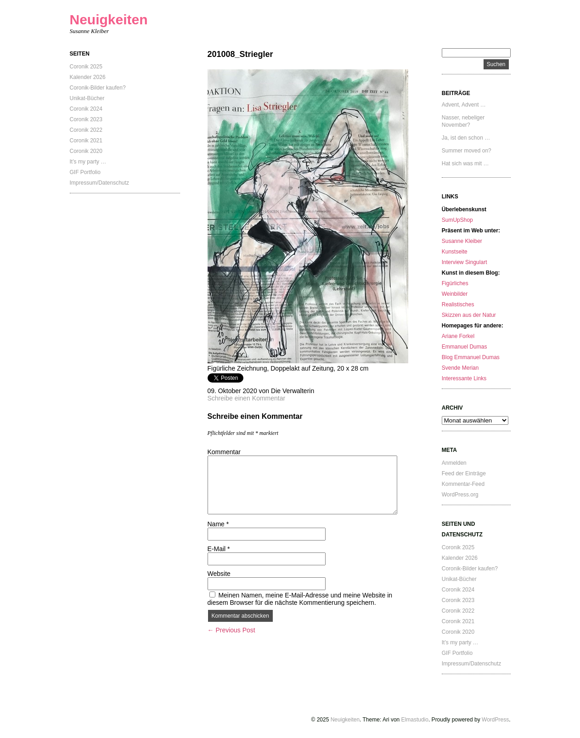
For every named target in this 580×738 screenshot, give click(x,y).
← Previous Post (231, 630)
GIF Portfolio (85, 172)
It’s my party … (88, 161)
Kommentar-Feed (463, 484)
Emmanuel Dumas (464, 347)
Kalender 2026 (88, 77)
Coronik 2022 (86, 130)
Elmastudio (414, 719)
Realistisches (458, 304)
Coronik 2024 (86, 109)
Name (218, 524)
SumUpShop (457, 220)
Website (219, 573)
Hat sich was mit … (465, 163)
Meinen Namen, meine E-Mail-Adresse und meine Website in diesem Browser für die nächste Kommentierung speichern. (300, 599)
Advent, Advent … (464, 104)
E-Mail (219, 548)
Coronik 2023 (86, 119)
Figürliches (455, 283)
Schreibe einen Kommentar (247, 398)
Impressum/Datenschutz (99, 183)
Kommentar (224, 452)
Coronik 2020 (86, 151)
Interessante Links (464, 378)
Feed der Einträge (464, 473)
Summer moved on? (466, 150)
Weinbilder (454, 294)
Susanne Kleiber (462, 241)
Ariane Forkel (458, 336)
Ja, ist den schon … (466, 138)
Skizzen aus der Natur (469, 315)
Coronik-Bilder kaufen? (98, 88)
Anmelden (454, 463)
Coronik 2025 (86, 66)
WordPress (495, 719)
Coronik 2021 (86, 140)
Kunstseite (454, 251)
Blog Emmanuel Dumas (471, 357)
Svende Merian (460, 368)
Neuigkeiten (109, 19)
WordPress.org (460, 494)
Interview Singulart (464, 262)
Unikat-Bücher (87, 98)
